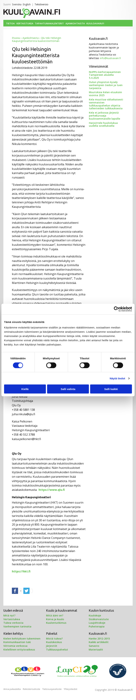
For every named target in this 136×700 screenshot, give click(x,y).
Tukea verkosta (13, 622)
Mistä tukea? (54, 638)
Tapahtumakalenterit (49, 23)
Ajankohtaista (75, 23)
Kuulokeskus (54, 642)
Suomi (7, 4)
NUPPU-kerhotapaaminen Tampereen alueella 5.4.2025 (105, 75)
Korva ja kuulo (55, 619)
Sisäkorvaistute (99, 619)
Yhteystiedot (70, 689)
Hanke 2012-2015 (99, 638)
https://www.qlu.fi (52, 490)
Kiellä (25, 389)
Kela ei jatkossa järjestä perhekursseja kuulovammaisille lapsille (104, 115)
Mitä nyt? (9, 615)
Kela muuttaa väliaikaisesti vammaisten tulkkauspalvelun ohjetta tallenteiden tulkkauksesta (106, 104)
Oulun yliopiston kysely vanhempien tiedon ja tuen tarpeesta (106, 85)
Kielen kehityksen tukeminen (21, 638)
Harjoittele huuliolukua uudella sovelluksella (103, 124)
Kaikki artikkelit (99, 642)
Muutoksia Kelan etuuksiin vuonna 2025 (105, 93)
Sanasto (94, 645)
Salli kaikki (111, 389)
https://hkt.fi (21, 571)
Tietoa (10, 23)
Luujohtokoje (97, 622)
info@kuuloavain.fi (110, 58)
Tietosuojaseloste (52, 689)
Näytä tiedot (117, 378)
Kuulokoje (95, 615)
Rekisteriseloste (31, 689)
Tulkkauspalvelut (57, 649)
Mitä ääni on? (54, 615)
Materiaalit (96, 649)
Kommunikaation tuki (17, 642)
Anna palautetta (12, 689)
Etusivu (16, 38)
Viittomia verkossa (15, 645)
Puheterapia (96, 626)
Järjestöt (51, 645)
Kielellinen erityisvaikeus (19, 649)
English (27, 4)
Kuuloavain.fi (95, 23)
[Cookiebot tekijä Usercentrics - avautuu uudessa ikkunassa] (116, 309)
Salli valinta (68, 389)
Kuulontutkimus (56, 622)
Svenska (16, 4)
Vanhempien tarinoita (17, 626)
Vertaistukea (24, 23)
